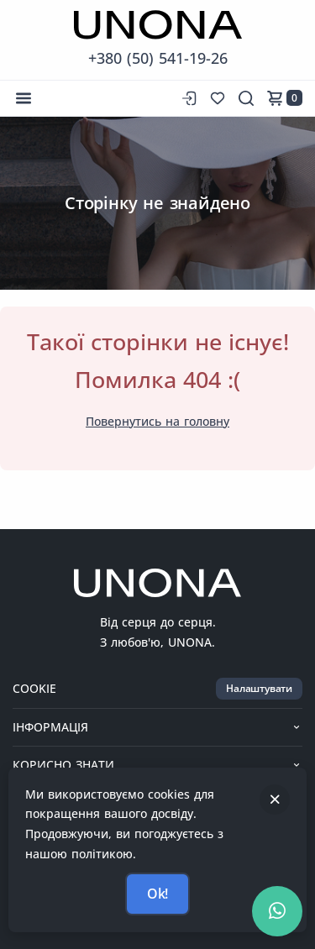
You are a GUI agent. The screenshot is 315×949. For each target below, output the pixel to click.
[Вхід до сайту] (187, 98)
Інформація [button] (157, 727)
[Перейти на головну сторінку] (158, 24)
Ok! (157, 893)
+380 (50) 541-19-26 (158, 58)
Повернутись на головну (157, 421)
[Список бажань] (217, 98)
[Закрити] (275, 799)
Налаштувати (259, 688)
